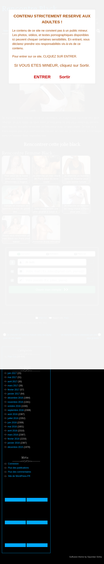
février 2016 (13, 438)
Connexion (13, 463)
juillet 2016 (13, 418)
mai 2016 (12, 426)
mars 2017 (13, 385)
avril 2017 (12, 381)
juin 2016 (12, 422)
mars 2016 (13, 434)
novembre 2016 (15, 402)
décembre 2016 (15, 397)
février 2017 (13, 389)
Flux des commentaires (19, 472)
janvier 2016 (14, 443)
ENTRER (42, 77)
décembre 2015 (15, 447)
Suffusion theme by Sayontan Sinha (85, 557)
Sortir (64, 77)
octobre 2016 (14, 406)
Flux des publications (18, 467)
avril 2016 (12, 430)
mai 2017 (12, 377)
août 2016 (12, 414)
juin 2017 (12, 373)
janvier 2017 (14, 393)
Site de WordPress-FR (19, 476)
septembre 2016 (16, 410)
